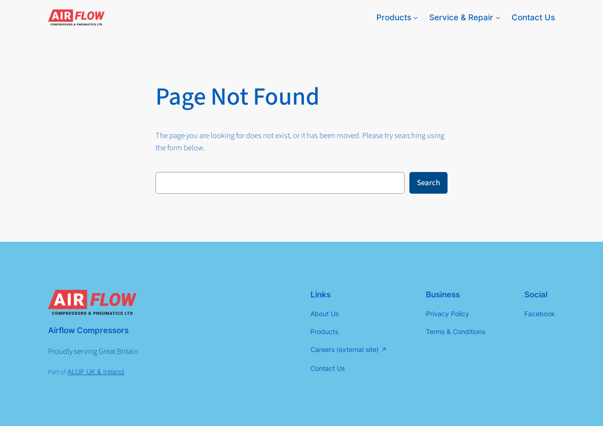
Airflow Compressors (88, 330)
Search (428, 182)
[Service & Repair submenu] (498, 17)
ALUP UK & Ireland (95, 372)
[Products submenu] (415, 17)
